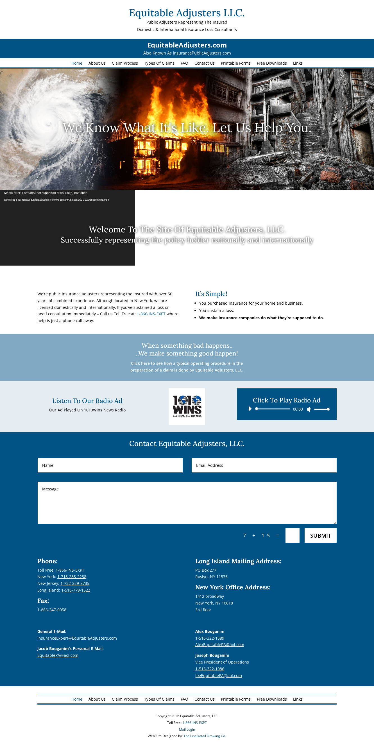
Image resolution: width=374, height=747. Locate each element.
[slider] (273, 408)
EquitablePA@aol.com (57, 655)
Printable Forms (236, 63)
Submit (320, 535)
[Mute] (309, 409)
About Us (97, 63)
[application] (286, 409)
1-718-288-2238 (71, 576)
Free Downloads (272, 63)
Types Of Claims (159, 63)
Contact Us (204, 63)
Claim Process (125, 63)
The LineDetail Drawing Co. (204, 736)
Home (76, 63)
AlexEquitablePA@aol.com (219, 644)
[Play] (249, 408)
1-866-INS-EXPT (151, 313)
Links (298, 63)
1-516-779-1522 (75, 590)
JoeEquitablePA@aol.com (218, 675)
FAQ (184, 63)
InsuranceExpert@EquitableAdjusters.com (77, 638)
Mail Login (187, 729)
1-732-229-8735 (74, 583)
